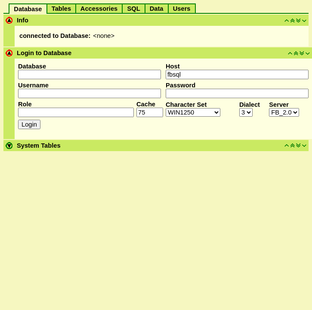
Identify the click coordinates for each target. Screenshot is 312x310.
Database (27, 9)
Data (156, 8)
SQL (133, 8)
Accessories (99, 8)
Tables (61, 8)
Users (182, 8)
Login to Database (44, 53)
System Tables (39, 145)
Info (22, 20)
